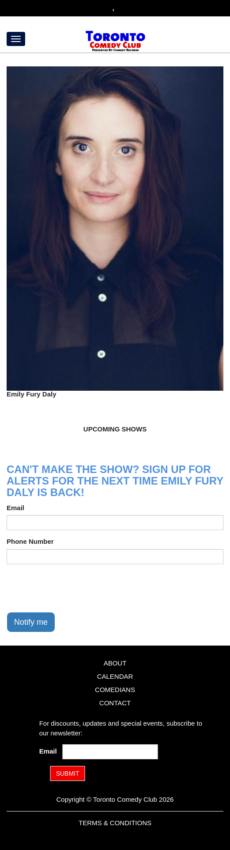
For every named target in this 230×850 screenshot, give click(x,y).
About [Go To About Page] (115, 663)
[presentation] (74, 588)
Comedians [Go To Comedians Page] (115, 689)
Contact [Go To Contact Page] (115, 703)
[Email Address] (110, 751)
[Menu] (16, 39)
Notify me (31, 622)
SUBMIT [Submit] (67, 773)
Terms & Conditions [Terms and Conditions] (115, 823)
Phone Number (30, 541)
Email (15, 508)
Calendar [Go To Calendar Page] (115, 676)
